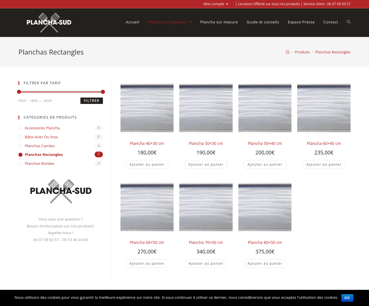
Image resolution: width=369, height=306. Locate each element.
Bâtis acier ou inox (41, 136)
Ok (347, 298)
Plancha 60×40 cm (324, 143)
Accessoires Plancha (42, 127)
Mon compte (216, 3)
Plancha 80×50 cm (265, 242)
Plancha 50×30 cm (206, 143)
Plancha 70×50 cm (206, 242)
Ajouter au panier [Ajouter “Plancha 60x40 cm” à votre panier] (324, 164)
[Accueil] (287, 52)
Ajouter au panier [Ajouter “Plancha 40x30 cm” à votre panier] (147, 164)
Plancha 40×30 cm (147, 143)
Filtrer (91, 100)
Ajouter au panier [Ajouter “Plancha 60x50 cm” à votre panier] (147, 263)
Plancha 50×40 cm (265, 143)
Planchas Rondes (39, 163)
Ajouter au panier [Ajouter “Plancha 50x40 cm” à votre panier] (265, 164)
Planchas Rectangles (44, 154)
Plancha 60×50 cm (147, 242)
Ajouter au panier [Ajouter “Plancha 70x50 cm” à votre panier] (206, 263)
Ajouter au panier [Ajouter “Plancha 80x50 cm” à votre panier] (265, 263)
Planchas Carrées (40, 145)
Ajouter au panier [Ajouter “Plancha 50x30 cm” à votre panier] (206, 164)
